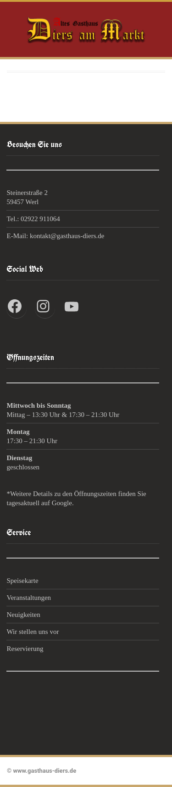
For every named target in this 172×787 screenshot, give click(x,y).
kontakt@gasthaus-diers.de (67, 236)
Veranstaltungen (28, 597)
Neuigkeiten (23, 614)
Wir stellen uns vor (32, 631)
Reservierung (24, 648)
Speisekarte (22, 580)
